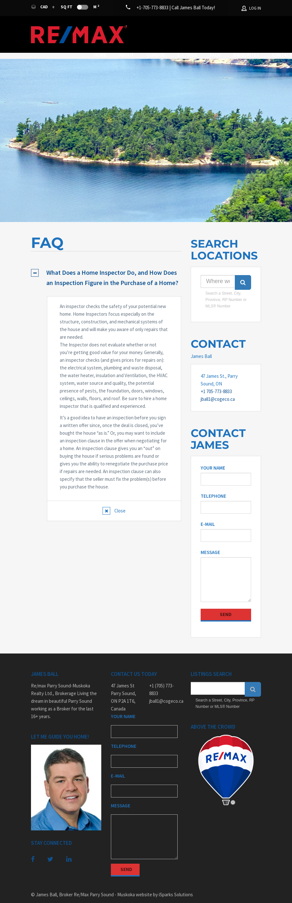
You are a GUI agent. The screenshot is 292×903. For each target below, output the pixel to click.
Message (210, 542)
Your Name (213, 458)
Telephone (213, 486)
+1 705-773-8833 (216, 381)
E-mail (208, 514)
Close (119, 501)
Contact (164, 35)
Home (122, 28)
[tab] (106, 267)
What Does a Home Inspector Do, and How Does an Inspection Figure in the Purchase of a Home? (112, 267)
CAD (40, 7)
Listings (209, 28)
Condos (177, 28)
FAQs (237, 28)
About (148, 28)
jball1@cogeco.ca (218, 389)
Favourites (129, 35)
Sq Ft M (80, 7)
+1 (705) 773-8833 (161, 679)
